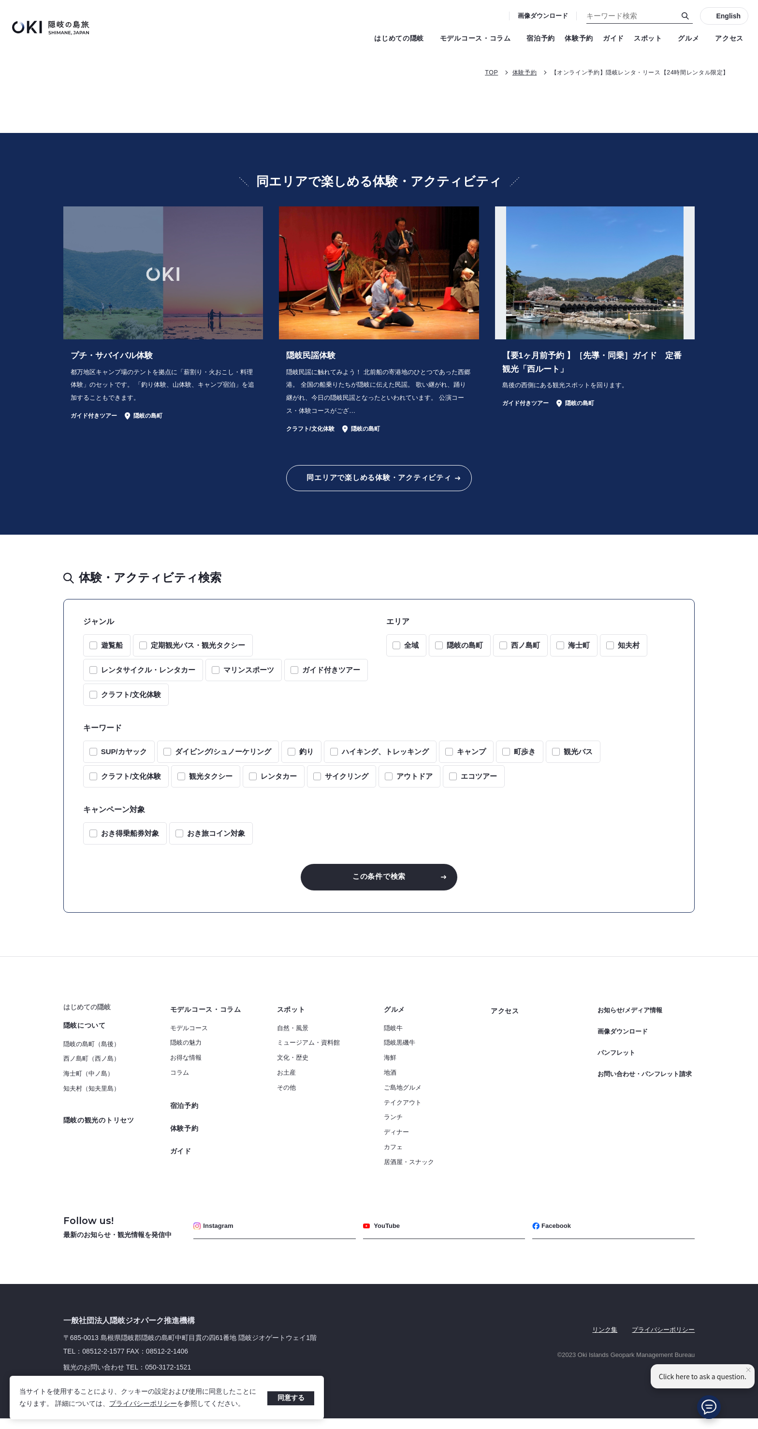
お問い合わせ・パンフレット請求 (645, 1081)
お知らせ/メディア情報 (632, 1019)
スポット (651, 38)
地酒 (390, 1082)
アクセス (729, 38)
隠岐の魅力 (186, 1052)
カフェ (393, 1156)
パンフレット (618, 1056)
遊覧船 (112, 652)
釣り (306, 759)
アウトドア (414, 783)
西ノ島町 (525, 652)
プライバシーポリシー (143, 1403)
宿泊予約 (540, 38)
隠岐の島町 (465, 652)
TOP (474, 72)
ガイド (613, 38)
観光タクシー (211, 783)
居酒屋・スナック (409, 1171)
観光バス (578, 759)
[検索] (685, 16)
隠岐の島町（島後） (91, 1053)
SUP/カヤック (124, 759)
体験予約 (579, 38)
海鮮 (390, 1067)
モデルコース (189, 1037)
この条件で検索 (379, 885)
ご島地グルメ (403, 1097)
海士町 (579, 652)
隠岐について (84, 1035)
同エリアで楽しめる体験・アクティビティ (379, 483)
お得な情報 (186, 1067)
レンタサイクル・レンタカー (148, 677)
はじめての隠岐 (402, 38)
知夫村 (629, 652)
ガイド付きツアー (331, 677)
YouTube (383, 1236)
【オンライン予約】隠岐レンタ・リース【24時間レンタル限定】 (633, 72)
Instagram (215, 1236)
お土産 (286, 1082)
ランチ (393, 1126)
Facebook (553, 1236)
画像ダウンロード (543, 15)
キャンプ (471, 759)
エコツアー (479, 783)
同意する (290, 1397)
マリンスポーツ (248, 677)
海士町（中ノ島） (88, 1083)
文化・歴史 (292, 1067)
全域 (411, 652)
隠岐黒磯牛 (399, 1052)
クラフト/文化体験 (131, 702)
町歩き (525, 759)
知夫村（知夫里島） (91, 1098)
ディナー (396, 1141)
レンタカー (279, 783)
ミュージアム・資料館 (308, 1052)
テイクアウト (403, 1112)
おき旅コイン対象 (216, 840)
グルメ (691, 38)
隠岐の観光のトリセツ (98, 1130)
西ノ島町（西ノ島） (91, 1068)
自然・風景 (292, 1037)
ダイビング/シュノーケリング (223, 759)
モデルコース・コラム (478, 38)
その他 (286, 1097)
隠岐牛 (393, 1037)
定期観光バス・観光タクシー (198, 652)
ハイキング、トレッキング (385, 759)
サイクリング (346, 783)
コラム (179, 1082)
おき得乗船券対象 (130, 840)
